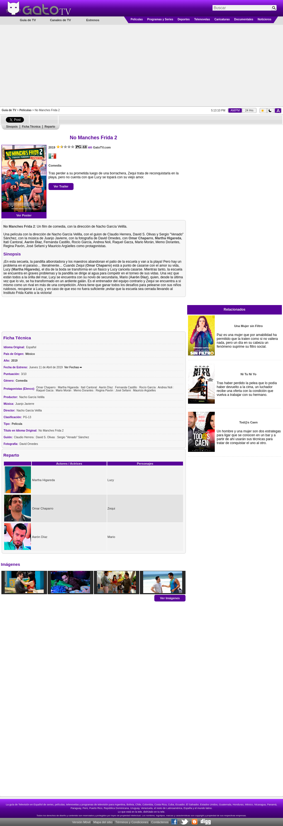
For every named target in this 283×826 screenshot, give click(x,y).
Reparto (50, 126)
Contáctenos (160, 822)
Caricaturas (222, 19)
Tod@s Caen (248, 422)
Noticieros (264, 19)
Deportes (184, 19)
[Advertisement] (141, 65)
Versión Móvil (81, 822)
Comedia (54, 165)
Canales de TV (60, 20)
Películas (137, 19)
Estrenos (92, 20)
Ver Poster (23, 215)
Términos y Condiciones (131, 822)
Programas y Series (160, 19)
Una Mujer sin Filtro (248, 326)
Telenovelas (202, 19)
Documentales (243, 19)
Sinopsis (12, 126)
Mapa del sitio (102, 822)
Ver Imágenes (170, 598)
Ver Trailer (60, 186)
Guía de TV (9, 110)
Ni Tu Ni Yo (249, 374)
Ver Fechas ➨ (73, 367)
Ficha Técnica (31, 126)
